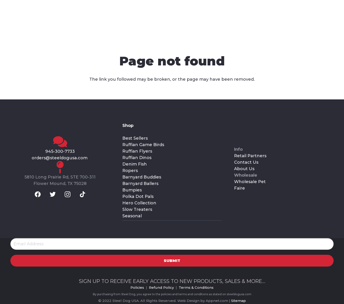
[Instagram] (36, 6)
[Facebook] (11, 6)
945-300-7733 (60, 151)
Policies (137, 287)
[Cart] (331, 24)
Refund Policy (161, 287)
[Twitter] (23, 6)
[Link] (53, 24)
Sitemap (238, 300)
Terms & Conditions (196, 287)
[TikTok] (48, 6)
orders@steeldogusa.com (60, 157)
